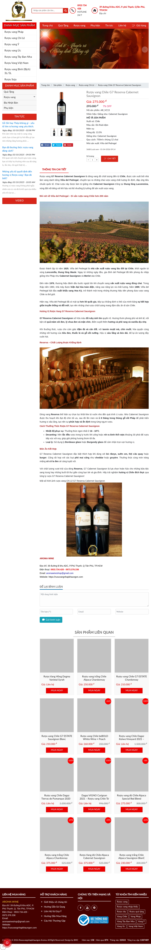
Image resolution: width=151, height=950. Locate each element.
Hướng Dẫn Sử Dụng (52, 907)
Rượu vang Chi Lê (14, 38)
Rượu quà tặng (136, 912)
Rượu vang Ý (11, 44)
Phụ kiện (95, 25)
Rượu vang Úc (12, 50)
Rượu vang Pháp (14, 32)
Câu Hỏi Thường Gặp (52, 921)
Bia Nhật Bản (11, 103)
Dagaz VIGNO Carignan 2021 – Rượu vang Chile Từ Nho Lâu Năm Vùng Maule (94, 798)
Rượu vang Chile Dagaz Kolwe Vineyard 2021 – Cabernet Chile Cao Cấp (132, 739)
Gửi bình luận (51, 620)
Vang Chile (122, 917)
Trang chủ (47, 25)
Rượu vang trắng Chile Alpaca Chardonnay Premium (57, 858)
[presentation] (43, 49)
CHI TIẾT (109, 159)
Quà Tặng (63, 25)
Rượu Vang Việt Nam (16, 63)
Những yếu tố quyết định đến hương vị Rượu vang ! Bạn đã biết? (17, 175)
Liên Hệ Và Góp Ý (51, 911)
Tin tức (109, 25)
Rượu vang (79, 25)
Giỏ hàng (138, 25)
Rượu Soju (10, 79)
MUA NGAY (57, 690)
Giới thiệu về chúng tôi (53, 902)
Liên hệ (122, 25)
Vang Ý (141, 921)
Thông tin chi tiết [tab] (54, 169)
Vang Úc (121, 926)
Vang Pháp (136, 917)
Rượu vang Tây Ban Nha (18, 57)
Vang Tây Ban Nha (126, 921)
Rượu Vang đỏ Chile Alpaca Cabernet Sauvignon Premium (94, 858)
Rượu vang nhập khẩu (127, 907)
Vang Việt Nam (136, 926)
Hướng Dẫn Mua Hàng (53, 916)
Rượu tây (121, 912)
